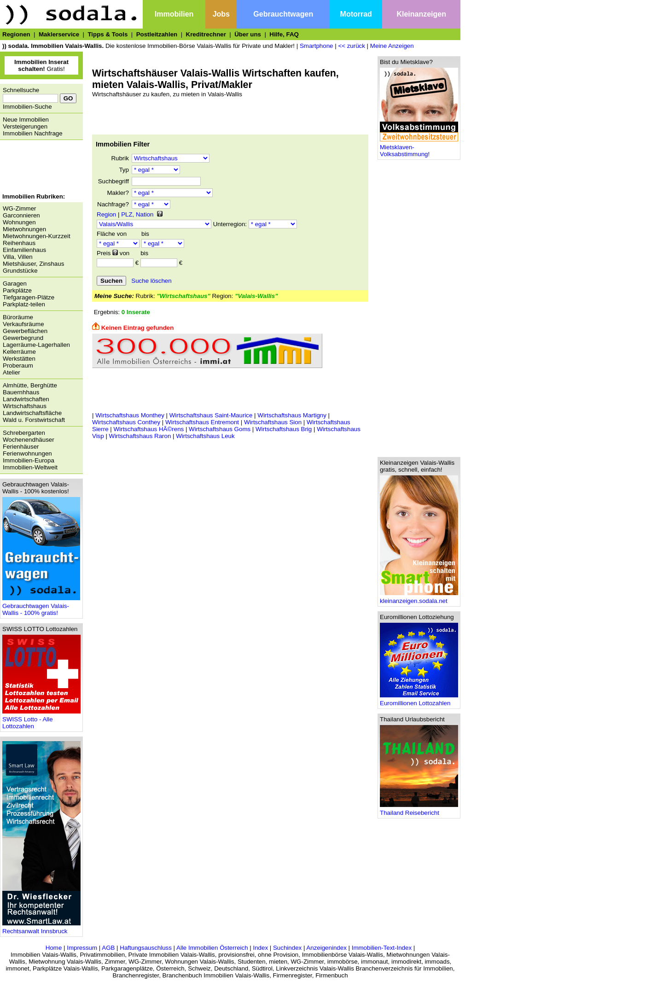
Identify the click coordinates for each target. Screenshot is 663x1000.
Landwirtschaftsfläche (32, 412)
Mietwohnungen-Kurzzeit (36, 236)
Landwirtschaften (26, 399)
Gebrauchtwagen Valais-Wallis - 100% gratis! (41, 606)
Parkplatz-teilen (24, 304)
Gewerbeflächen (25, 330)
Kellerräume (19, 351)
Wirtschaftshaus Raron (140, 436)
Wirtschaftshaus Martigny (291, 415)
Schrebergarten (24, 432)
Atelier (11, 372)
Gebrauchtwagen (283, 14)
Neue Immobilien (26, 119)
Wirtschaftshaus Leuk (205, 436)
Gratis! (41, 65)
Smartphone (316, 45)
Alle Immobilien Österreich (212, 947)
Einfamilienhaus (24, 249)
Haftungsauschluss (146, 947)
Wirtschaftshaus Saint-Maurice (211, 415)
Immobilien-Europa (28, 460)
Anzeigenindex (326, 947)
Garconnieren (21, 215)
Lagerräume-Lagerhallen (36, 344)
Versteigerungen (25, 126)
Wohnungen (19, 222)
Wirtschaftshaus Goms (219, 429)
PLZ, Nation (137, 214)
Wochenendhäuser (28, 439)
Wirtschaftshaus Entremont (202, 422)
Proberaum (18, 365)
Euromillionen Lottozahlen (419, 700)
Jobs (221, 14)
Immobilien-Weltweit (30, 467)
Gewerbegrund (23, 337)
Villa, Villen (18, 256)
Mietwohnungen (24, 229)
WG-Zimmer (19, 208)
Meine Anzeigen (392, 45)
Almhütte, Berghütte (30, 385)
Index (260, 947)
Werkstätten (19, 358)
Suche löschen (151, 280)
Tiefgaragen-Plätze (28, 297)
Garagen (15, 283)
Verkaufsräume (23, 324)
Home (54, 947)
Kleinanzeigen (421, 14)
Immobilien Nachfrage (33, 133)
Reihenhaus (19, 243)
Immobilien (174, 14)
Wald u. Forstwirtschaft (34, 419)
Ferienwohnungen (27, 453)
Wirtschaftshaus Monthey (129, 415)
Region (106, 214)
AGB (108, 947)
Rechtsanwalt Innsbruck (41, 928)
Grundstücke (20, 270)
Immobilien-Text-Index (382, 947)
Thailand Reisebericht (419, 810)
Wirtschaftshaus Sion (273, 422)
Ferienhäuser (21, 446)
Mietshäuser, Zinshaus (33, 263)
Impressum (82, 947)
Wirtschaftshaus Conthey (126, 422)
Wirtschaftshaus (25, 406)
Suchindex (287, 947)
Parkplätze (17, 290)
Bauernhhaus (21, 392)
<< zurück (351, 45)
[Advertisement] (39, 167)
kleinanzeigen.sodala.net (419, 598)
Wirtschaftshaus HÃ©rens (148, 429)
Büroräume (18, 317)
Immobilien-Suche (27, 106)
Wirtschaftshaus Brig (284, 429)
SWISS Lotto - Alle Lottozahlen (41, 720)
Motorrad (356, 14)
